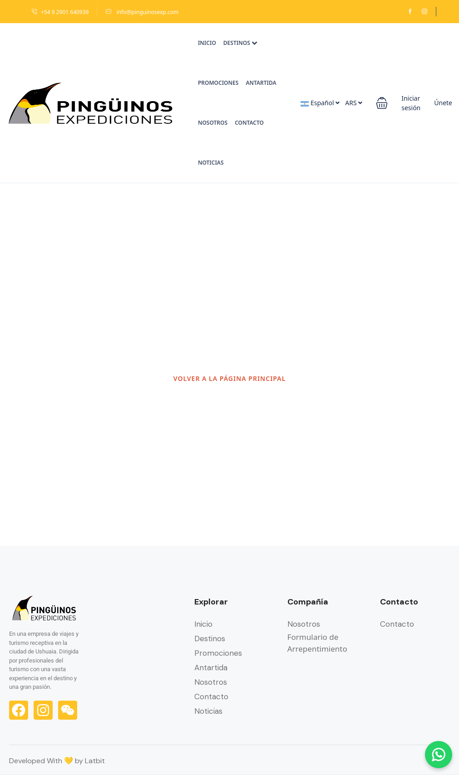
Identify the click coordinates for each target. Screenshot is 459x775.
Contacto (249, 123)
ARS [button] (353, 102)
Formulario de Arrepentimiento (317, 643)
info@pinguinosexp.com (141, 12)
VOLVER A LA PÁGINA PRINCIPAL (229, 378)
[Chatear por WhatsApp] (438, 754)
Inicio (207, 43)
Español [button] (320, 102)
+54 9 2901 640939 (60, 12)
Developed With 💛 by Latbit (57, 760)
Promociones (218, 83)
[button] (382, 103)
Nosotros (212, 123)
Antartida (261, 83)
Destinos (240, 43)
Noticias (211, 162)
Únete (443, 102)
